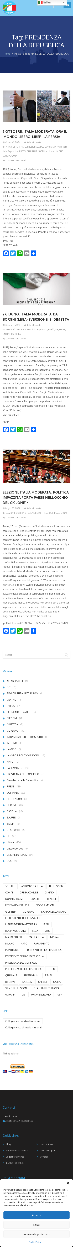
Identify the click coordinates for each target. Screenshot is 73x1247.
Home (7, 53)
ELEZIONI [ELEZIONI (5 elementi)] (51, 898)
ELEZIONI (10, 513)
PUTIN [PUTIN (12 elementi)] (51, 969)
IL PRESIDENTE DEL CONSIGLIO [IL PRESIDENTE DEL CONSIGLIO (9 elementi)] (22, 918)
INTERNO (12, 743)
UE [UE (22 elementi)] (23, 994)
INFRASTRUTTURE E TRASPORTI (25, 736)
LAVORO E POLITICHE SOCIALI (23, 755)
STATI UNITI (13, 829)
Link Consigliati (47, 1150)
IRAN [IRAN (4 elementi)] (46, 924)
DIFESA (11, 705)
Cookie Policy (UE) (15, 1162)
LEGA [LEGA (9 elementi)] (35, 930)
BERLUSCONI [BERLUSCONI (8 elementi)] (56, 886)
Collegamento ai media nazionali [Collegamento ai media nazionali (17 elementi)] (23, 1027)
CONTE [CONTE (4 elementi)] (9, 892)
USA (15, 155)
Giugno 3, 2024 (12, 325)
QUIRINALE (32, 151)
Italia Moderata (34, 142)
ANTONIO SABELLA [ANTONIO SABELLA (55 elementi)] (32, 886)
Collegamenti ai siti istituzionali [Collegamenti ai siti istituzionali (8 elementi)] (22, 1021)
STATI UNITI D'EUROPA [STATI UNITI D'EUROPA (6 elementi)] (46, 988)
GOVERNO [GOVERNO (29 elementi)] (28, 911)
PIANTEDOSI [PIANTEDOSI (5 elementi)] (12, 949)
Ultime (51, 151)
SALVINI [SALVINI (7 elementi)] (42, 981)
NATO (23, 146)
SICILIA (10, 823)
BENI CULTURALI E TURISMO (22, 693)
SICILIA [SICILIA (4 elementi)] (57, 981)
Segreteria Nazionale (17, 1150)
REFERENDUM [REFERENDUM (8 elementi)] (31, 975)
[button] (68, 1183)
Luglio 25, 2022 (12, 508)
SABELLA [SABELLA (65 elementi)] (27, 981)
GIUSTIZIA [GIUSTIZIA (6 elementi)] (10, 911)
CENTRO (11, 699)
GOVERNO (21, 513)
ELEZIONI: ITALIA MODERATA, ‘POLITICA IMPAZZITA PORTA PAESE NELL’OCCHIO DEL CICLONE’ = (36, 497)
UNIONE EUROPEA (12, 334)
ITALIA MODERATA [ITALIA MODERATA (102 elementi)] (15, 930)
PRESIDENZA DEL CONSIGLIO (41, 146)
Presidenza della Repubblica (34, 329)
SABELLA (42, 151)
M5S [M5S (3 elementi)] (47, 930)
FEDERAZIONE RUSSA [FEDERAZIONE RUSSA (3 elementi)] (17, 905)
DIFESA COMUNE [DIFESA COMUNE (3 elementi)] (29, 892)
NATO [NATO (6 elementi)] (24, 943)
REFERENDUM (14, 798)
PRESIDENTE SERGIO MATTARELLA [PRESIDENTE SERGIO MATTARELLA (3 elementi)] (24, 956)
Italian (44, 3)
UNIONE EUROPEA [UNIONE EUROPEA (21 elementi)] (41, 994)
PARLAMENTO (34, 513)
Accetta (36, 1215)
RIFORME (12, 805)
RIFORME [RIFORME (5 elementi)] (10, 981)
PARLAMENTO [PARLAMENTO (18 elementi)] (42, 943)
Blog (8, 1144)
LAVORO (11, 749)
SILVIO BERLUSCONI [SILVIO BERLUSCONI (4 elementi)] (16, 988)
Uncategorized (15, 848)
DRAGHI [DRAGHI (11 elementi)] (35, 898)
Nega (36, 1224)
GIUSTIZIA (12, 724)
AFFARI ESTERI (13, 146)
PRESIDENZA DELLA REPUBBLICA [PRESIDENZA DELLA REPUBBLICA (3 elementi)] (23, 969)
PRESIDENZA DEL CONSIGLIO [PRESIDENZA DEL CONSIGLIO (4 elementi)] (21, 962)
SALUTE (11, 817)
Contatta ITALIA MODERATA (19, 1121)
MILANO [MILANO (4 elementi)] (9, 943)
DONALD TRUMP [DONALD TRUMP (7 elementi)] (14, 898)
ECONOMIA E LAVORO (19, 712)
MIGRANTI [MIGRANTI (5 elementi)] (55, 937)
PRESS (22, 151)
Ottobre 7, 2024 (12, 142)
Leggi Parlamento (15, 1156)
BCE (9, 687)
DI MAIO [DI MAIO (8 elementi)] (49, 892)
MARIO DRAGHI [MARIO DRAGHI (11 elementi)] (13, 937)
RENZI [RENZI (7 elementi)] (48, 975)
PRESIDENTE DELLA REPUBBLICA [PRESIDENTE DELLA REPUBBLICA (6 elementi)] (43, 949)
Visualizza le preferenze (36, 1234)
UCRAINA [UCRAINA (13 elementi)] (10, 994)
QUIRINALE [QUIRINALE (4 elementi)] (11, 975)
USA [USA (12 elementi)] (60, 994)
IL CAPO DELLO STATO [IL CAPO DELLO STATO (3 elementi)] (53, 911)
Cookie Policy (35, 1242)
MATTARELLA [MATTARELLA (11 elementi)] (36, 937)
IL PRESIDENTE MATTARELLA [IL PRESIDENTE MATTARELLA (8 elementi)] (21, 924)
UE (56, 329)
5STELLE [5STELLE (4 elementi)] (10, 886)
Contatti (44, 1156)
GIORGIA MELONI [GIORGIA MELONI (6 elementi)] (45, 905)
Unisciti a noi (46, 1144)
